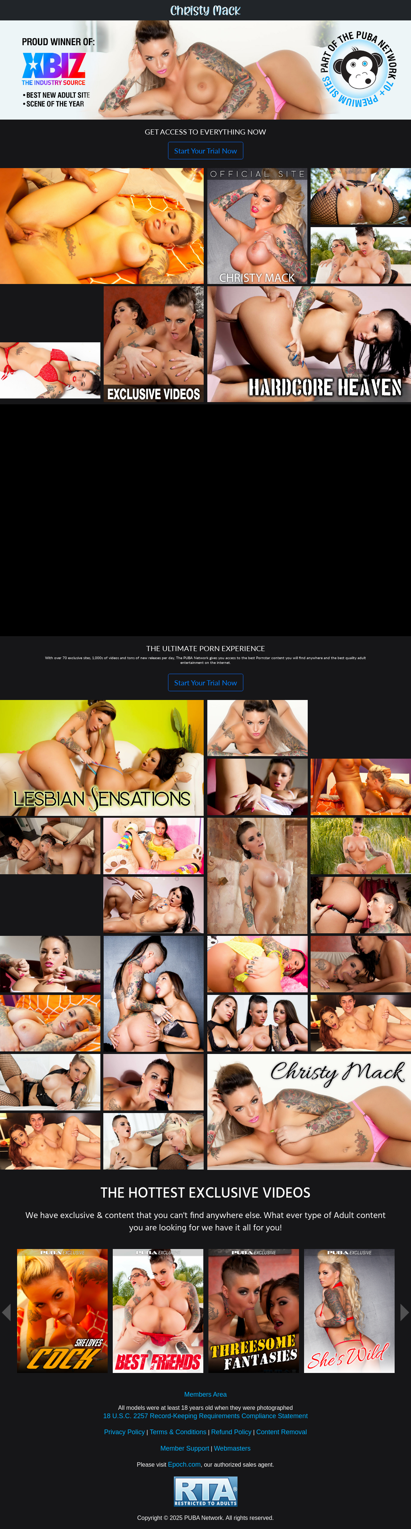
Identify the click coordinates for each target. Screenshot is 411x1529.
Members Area (205, 1398)
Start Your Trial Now (205, 150)
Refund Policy (231, 1435)
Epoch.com (184, 1468)
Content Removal (281, 1435)
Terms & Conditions (177, 1435)
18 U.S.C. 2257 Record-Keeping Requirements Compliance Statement (205, 1419)
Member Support (184, 1451)
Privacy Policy (124, 1435)
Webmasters (232, 1451)
